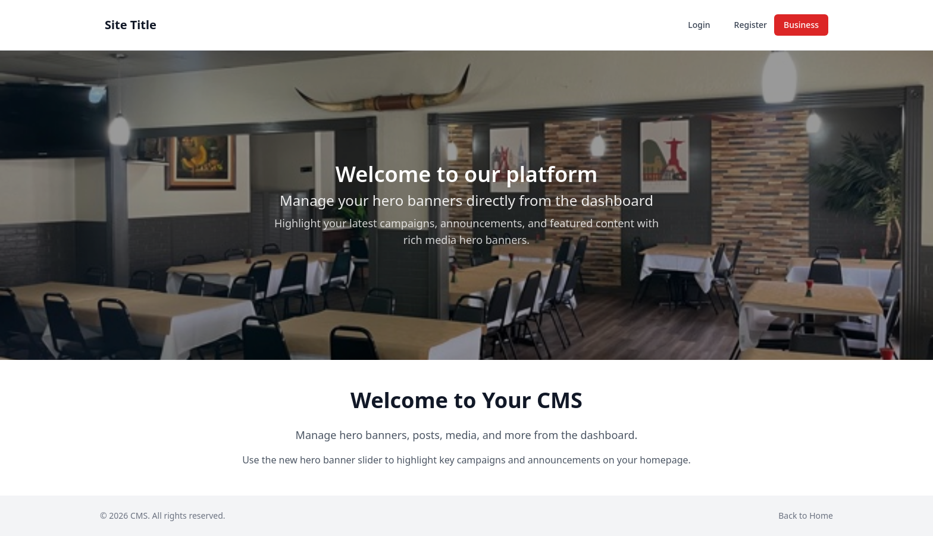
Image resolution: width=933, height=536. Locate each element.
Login (699, 24)
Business (801, 24)
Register (750, 24)
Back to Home (805, 515)
